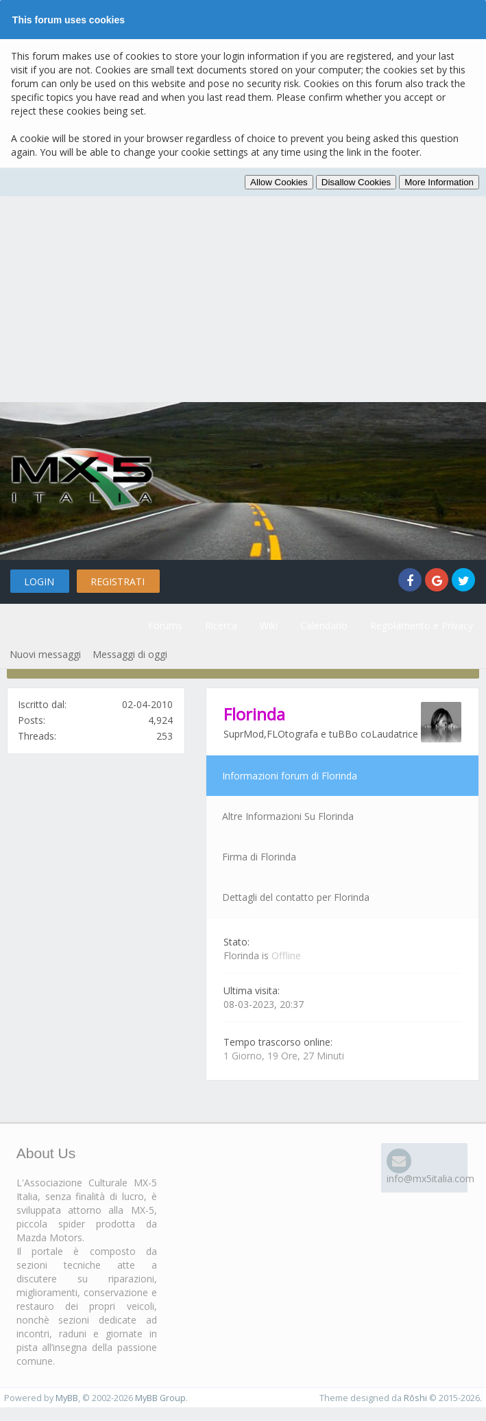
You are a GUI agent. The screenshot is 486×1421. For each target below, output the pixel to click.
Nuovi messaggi (45, 654)
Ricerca (221, 625)
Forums (165, 625)
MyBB (67, 1398)
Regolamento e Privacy (421, 625)
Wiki (269, 625)
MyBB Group (160, 1398)
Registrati (117, 581)
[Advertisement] (243, 299)
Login (39, 581)
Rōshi (415, 1398)
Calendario (324, 625)
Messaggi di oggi (130, 654)
